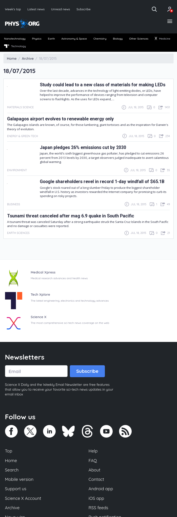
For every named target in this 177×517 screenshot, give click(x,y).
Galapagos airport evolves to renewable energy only (60, 119)
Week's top (13, 9)
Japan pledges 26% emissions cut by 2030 (83, 147)
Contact (96, 479)
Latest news (35, 9)
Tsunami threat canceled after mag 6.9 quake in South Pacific (70, 216)
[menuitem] (14, 39)
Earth (51, 38)
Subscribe (83, 9)
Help (93, 451)
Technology (15, 46)
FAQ (93, 460)
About (95, 470)
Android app (101, 488)
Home (11, 460)
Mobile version (19, 479)
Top (8, 451)
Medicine (162, 38)
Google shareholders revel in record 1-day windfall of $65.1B (102, 181)
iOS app (96, 498)
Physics (36, 38)
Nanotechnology (15, 38)
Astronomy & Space (74, 38)
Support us (15, 488)
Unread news (60, 9)
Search (12, 470)
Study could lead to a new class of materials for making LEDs (102, 84)
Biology (118, 38)
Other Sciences (138, 38)
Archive (12, 507)
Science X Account (23, 498)
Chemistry (99, 38)
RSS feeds (98, 507)
